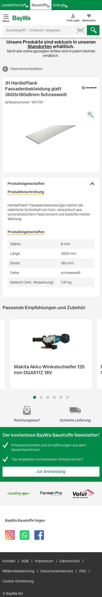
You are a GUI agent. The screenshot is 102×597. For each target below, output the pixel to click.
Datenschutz (69, 561)
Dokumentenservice (56, 571)
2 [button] (41, 397)
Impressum (44, 561)
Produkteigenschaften (26, 183)
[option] (51, 135)
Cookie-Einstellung (18, 581)
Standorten (40, 46)
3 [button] (48, 397)
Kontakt (9, 561)
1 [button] (34, 397)
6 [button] (67, 397)
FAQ (82, 571)
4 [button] (54, 397)
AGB (25, 561)
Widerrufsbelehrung (18, 571)
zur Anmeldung (51, 471)
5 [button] (61, 397)
